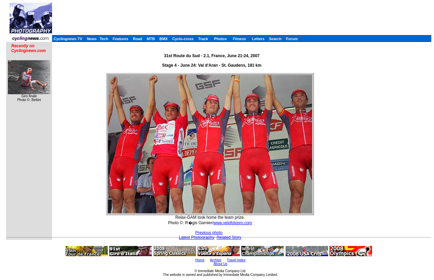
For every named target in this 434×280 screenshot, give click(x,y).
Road (137, 39)
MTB (151, 39)
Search (275, 39)
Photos (220, 39)
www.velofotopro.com (232, 222)
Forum (292, 39)
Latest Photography (196, 237)
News (92, 39)
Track (203, 39)
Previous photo (209, 232)
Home (200, 260)
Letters (258, 39)
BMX (163, 39)
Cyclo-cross (183, 39)
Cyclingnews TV (67, 39)
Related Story (228, 237)
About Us (220, 264)
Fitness (239, 39)
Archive (215, 260)
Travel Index (236, 260)
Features (120, 39)
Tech (104, 39)
